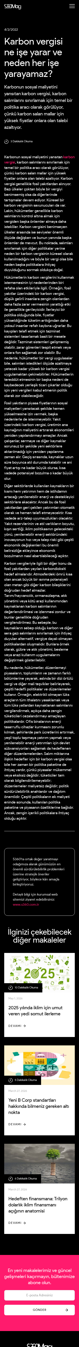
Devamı (14, 1026)
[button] (72, 6)
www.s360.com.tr (26, 904)
